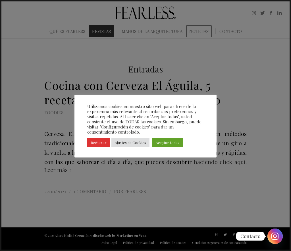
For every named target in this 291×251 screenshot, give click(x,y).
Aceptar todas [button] (167, 142)
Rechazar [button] (99, 142)
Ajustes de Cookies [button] (130, 142)
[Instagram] (275, 236)
